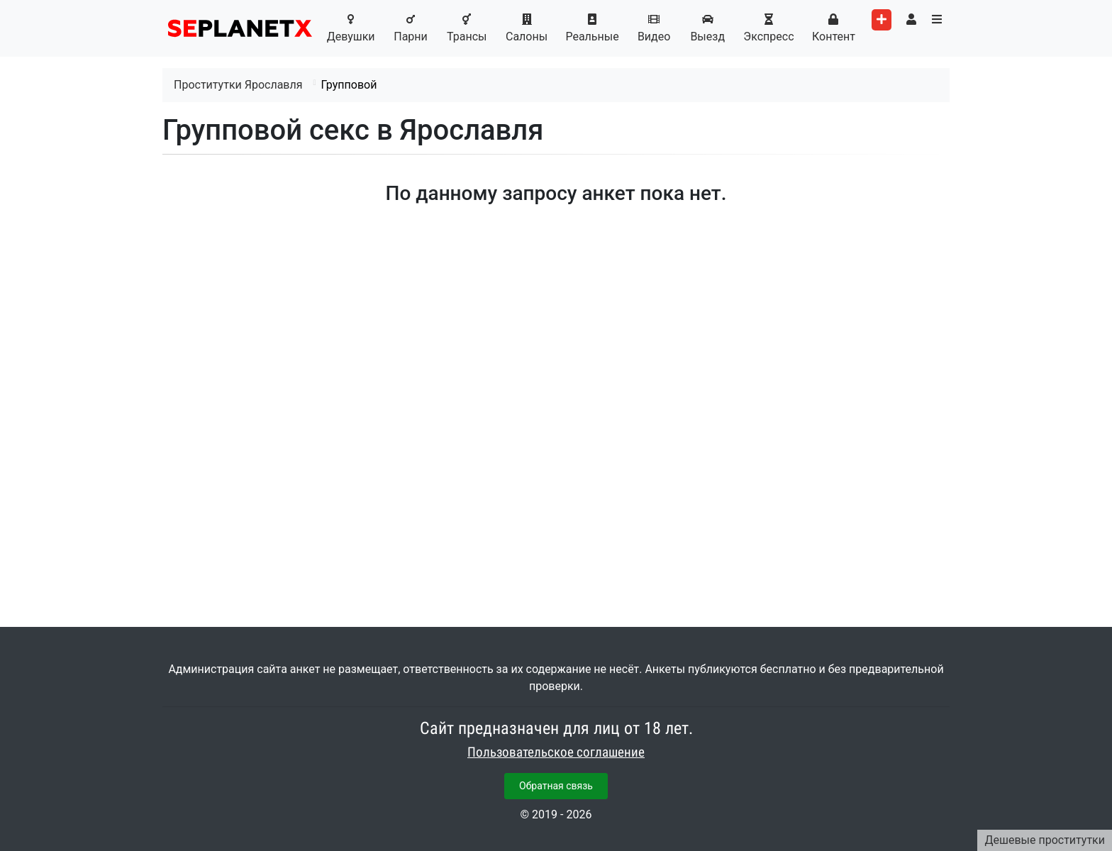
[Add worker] (881, 19)
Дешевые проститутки (1044, 840)
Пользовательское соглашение (556, 752)
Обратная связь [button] (556, 785)
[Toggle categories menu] (937, 20)
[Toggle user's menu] (911, 20)
